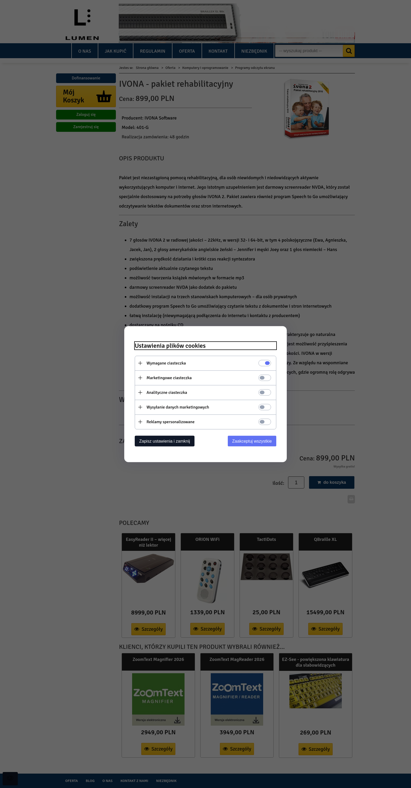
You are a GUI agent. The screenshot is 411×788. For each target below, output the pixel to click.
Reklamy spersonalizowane (170, 421)
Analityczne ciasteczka (167, 392)
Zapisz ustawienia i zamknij (164, 441)
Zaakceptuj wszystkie (252, 441)
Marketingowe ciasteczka (169, 377)
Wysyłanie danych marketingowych (178, 407)
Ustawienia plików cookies (170, 345)
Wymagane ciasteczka (166, 363)
